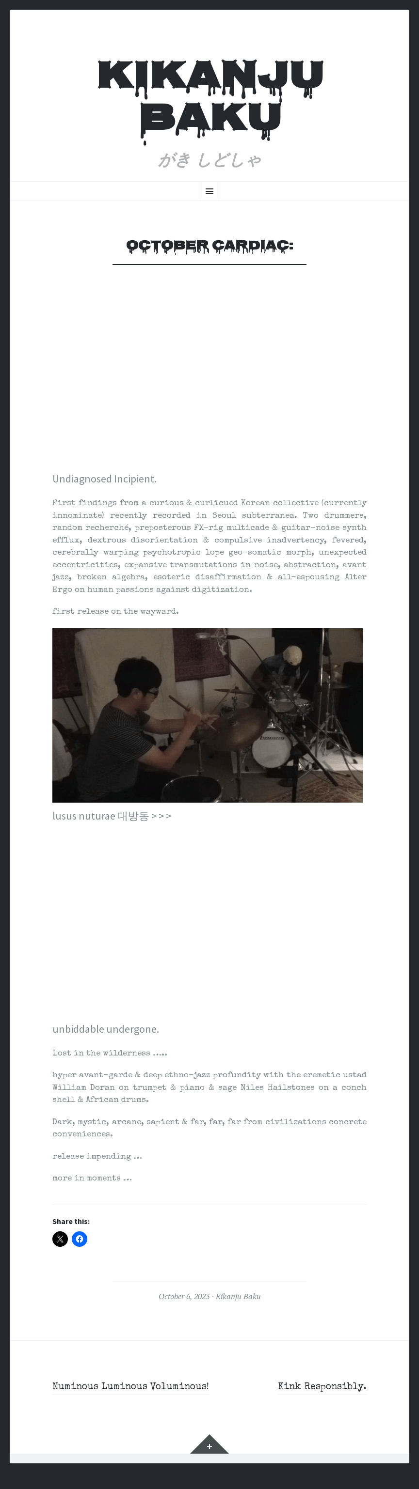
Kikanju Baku (210, 100)
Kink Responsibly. (316, 1387)
